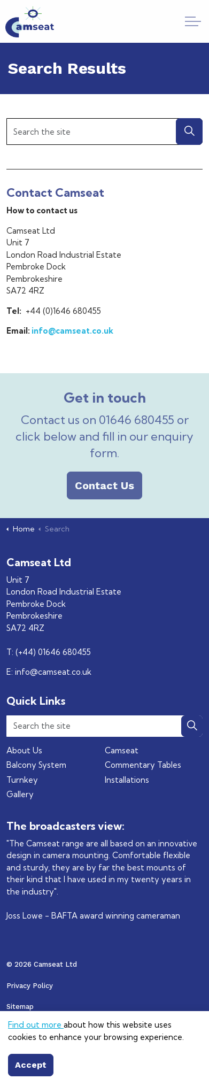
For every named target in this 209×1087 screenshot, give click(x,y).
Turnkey (22, 780)
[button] (189, 131)
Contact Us (104, 485)
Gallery (20, 794)
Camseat (121, 750)
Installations (127, 780)
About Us (24, 750)
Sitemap (20, 1007)
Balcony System (36, 765)
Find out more (36, 1054)
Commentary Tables (143, 765)
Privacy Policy (29, 986)
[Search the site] (104, 131)
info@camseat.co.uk (72, 331)
